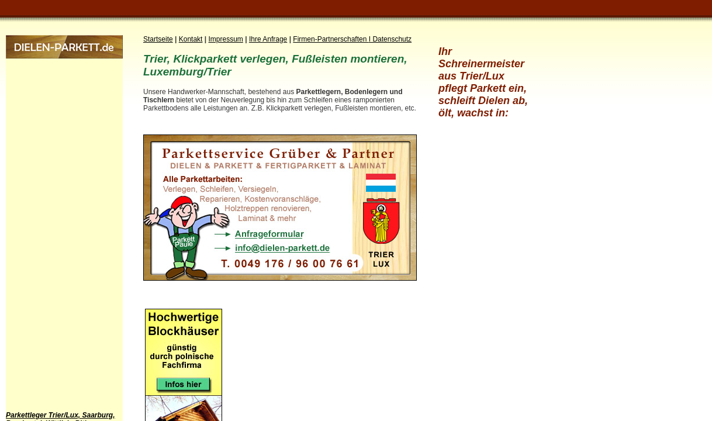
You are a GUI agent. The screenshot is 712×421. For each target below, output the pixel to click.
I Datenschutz (390, 39)
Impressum (226, 39)
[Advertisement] (52, 233)
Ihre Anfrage (268, 39)
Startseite (158, 39)
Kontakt (191, 39)
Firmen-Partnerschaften (330, 39)
